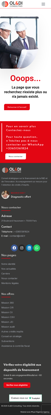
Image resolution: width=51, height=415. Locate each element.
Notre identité (8, 264)
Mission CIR (7, 307)
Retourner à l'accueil (17, 108)
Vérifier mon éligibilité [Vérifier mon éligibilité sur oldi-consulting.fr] (17, 385)
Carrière (5, 273)
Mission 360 (7, 302)
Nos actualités (8, 268)
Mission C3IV (8, 317)
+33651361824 (21, 231)
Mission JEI (7, 322)
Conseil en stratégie (11, 336)
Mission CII (7, 312)
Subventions (7, 341)
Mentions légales (10, 283)
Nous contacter (16, 157)
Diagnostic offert (21, 197)
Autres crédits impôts (12, 331)
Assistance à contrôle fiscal (15, 346)
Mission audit (8, 326)
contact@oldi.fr (17, 235)
